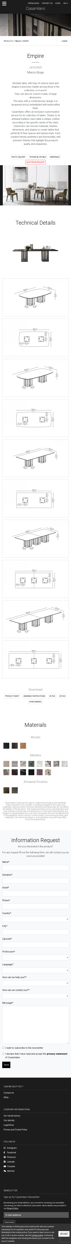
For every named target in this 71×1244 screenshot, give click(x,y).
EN (66, 3)
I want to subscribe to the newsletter (24, 1047)
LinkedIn (9, 1162)
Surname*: (7, 874)
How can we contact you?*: (16, 990)
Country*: (7, 913)
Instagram (10, 1148)
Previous (48, 185)
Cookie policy (37, 1235)
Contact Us (9, 1093)
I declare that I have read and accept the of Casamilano (36, 1055)
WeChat (9, 1171)
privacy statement (57, 1053)
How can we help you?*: (14, 977)
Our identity (9, 1120)
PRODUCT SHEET (12, 696)
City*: (5, 926)
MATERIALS (54, 157)
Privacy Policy (12, 1208)
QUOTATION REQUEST (35, 162)
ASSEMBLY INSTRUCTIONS (34, 696)
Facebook (10, 1152)
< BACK (64, 41)
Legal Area (9, 1125)
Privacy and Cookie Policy (15, 1129)
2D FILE (52, 696)
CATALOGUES (33, 3)
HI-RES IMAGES (35, 702)
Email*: (5, 887)
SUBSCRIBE (9, 1222)
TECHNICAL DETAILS (37, 157)
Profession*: (8, 951)
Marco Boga (35, 72)
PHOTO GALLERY (18, 157)
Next (59, 185)
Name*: (6, 862)
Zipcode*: (7, 938)
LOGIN (57, 3)
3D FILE (62, 696)
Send (6, 1065)
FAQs (6, 1097)
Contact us (47, 3)
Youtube (9, 1166)
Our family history (12, 1116)
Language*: (8, 964)
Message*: (8, 1002)
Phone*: (6, 900)
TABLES (17, 41)
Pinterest (10, 1157)
